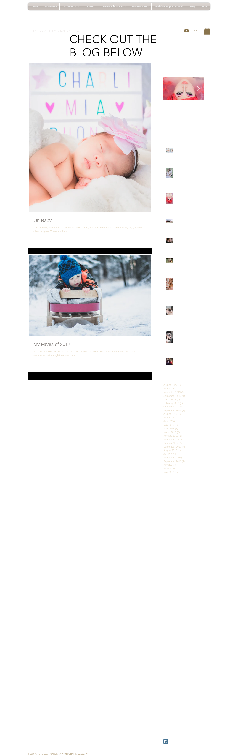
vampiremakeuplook (175, 704)
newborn (168, 657)
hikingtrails (169, 639)
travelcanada (196, 686)
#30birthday (170, 486)
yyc (198, 710)
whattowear (187, 710)
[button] (207, 31)
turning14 (168, 692)
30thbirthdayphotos (192, 492)
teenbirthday (170, 681)
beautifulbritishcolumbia (177, 534)
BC (188, 498)
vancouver (195, 704)
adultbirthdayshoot (174, 510)
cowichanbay (170, 622)
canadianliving (190, 598)
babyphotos (178, 522)
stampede (198, 669)
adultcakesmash (172, 516)
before (167, 545)
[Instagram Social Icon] (165, 741)
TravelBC (197, 498)
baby (166, 522)
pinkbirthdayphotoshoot (176, 669)
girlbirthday (188, 634)
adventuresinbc (193, 516)
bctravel (179, 528)
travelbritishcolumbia (175, 686)
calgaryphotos (171, 598)
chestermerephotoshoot (177, 610)
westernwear (170, 710)
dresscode (197, 622)
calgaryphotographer (175, 592)
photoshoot (190, 663)
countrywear (187, 616)
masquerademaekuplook (177, 651)
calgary (187, 563)
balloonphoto (194, 522)
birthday (177, 545)
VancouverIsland (173, 504)
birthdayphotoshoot (174, 557)
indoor (181, 639)
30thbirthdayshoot (173, 498)
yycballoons (190, 716)
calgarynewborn (172, 586)
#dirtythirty (185, 486)
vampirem (182, 692)
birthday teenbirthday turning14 (181, 551)
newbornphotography (188, 657)
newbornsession (172, 663)
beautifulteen (191, 539)
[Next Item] (198, 89)
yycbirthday (170, 722)
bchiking (168, 528)
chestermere (170, 604)
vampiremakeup (172, 698)
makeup (187, 645)
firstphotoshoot (188, 628)
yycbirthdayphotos (189, 722)
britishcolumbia (172, 563)
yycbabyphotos (172, 716)
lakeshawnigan (172, 645)
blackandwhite (196, 557)
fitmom (176, 634)
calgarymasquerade (174, 581)
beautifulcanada (172, 539)
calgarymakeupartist (175, 575)
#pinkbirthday (171, 492)
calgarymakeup (172, 569)
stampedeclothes (173, 675)
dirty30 (185, 622)
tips (182, 681)
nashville (199, 651)
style (188, 675)
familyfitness (170, 628)
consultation (170, 616)
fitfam (166, 634)
